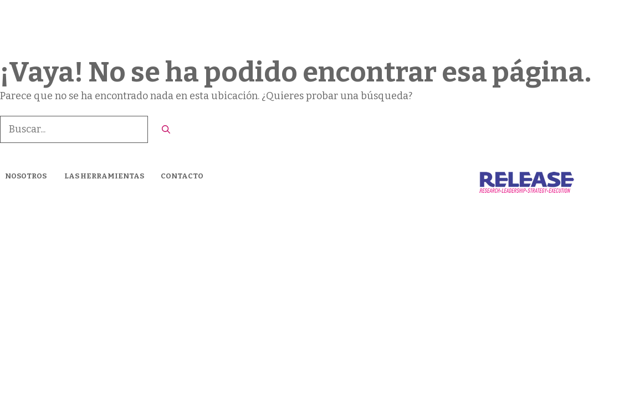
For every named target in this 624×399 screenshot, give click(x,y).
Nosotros (400, 28)
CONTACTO (568, 28)
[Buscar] (166, 129)
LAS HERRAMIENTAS (482, 28)
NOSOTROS (26, 176)
